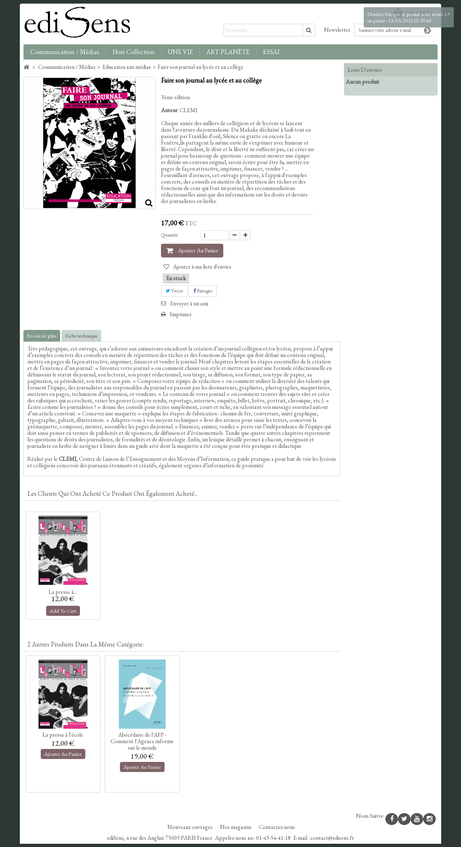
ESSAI (271, 52)
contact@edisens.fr (332, 841)
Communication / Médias (64, 52)
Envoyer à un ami (189, 303)
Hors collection (133, 52)
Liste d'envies (365, 70)
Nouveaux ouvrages (190, 830)
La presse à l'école (62, 734)
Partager (202, 291)
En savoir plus (42, 335)
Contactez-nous (277, 830)
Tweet (174, 291)
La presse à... (63, 592)
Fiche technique (81, 335)
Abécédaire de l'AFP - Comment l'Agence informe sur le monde (142, 741)
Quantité (169, 235)
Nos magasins (236, 830)
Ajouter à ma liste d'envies (201, 266)
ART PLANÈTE (228, 52)
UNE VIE (180, 52)
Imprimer (181, 314)
